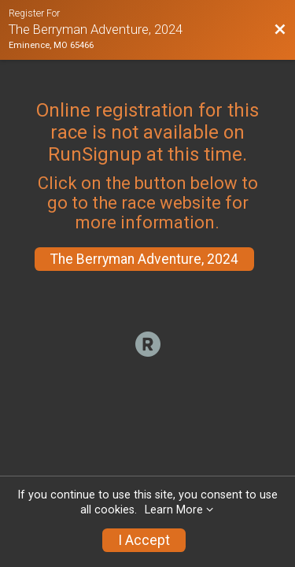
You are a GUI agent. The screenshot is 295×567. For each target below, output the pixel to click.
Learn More (174, 510)
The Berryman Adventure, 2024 (144, 259)
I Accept (144, 540)
